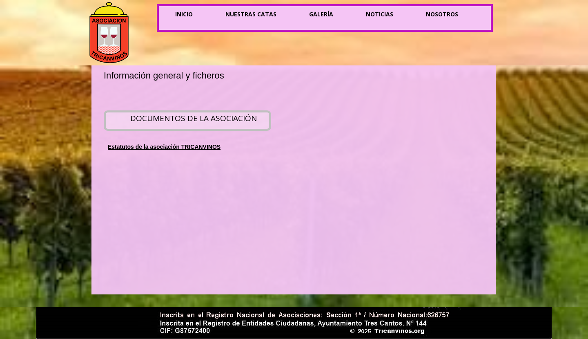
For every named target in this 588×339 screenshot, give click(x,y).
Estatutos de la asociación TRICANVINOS (164, 147)
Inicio (184, 14)
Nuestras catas (250, 14)
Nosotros (442, 14)
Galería (321, 14)
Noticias (379, 14)
